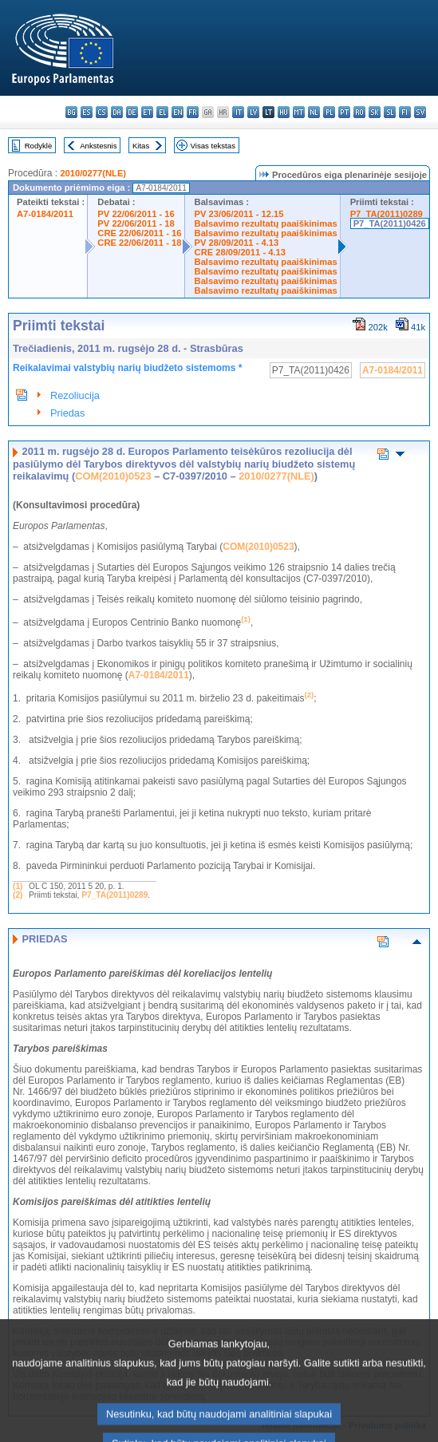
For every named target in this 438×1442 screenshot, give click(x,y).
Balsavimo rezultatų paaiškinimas (266, 223)
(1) (17, 886)
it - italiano (238, 112)
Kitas (140, 145)
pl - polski (329, 112)
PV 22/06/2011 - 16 (135, 214)
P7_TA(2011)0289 (386, 214)
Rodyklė (39, 145)
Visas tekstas (213, 145)
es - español (87, 112)
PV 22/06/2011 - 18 (135, 223)
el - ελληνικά (162, 112)
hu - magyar (284, 112)
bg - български (71, 112)
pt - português (344, 112)
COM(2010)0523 (113, 476)
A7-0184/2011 (45, 214)
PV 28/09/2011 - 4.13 (237, 242)
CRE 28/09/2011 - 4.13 (240, 252)
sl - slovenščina (390, 112)
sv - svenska (420, 112)
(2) (17, 895)
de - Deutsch (132, 112)
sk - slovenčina (375, 112)
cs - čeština (102, 112)
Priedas (67, 413)
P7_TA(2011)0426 (389, 223)
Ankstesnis (98, 145)
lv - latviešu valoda (253, 112)
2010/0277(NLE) (93, 173)
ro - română (359, 112)
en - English (177, 112)
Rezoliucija (75, 395)
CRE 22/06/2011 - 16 (139, 233)
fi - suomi (405, 112)
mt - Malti (299, 112)
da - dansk (117, 112)
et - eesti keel (147, 112)
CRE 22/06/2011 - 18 (139, 242)
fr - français (193, 112)
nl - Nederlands (314, 112)
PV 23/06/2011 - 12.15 (239, 214)
